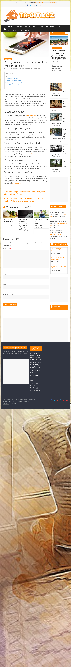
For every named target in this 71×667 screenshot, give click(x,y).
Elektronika (8, 59)
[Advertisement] (35, 330)
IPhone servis (16, 183)
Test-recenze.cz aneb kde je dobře (9, 221)
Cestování (20, 27)
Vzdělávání (60, 27)
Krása (42, 27)
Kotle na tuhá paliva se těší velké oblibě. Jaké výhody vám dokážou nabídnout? (24, 193)
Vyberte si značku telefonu (14, 87)
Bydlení (10, 27)
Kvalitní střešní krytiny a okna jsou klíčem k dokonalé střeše (45, 3)
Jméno (5, 274)
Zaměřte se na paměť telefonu (16, 85)
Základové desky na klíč (64, 104)
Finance (28, 27)
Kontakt (27, 30)
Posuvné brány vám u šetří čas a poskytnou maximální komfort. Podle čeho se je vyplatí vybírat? (24, 199)
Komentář (7, 249)
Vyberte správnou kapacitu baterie (17, 83)
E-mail (5, 284)
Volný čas (11, 30)
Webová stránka (8, 294)
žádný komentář (25, 68)
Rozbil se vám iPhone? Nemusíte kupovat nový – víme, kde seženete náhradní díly (24, 225)
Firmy (34, 27)
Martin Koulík (16, 68)
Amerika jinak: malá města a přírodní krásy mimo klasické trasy (34, 387)
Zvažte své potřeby (12, 78)
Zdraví (20, 30)
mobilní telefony (36, 68)
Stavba (59, 47)
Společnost (50, 27)
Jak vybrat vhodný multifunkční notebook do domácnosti (41, 222)
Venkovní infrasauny (56, 234)
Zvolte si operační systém (14, 81)
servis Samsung (32, 154)
